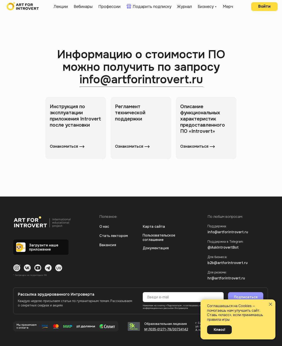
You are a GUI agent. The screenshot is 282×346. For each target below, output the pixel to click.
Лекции (61, 6)
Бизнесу (206, 6)
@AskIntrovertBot (223, 247)
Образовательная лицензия (165, 324)
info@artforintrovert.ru (141, 79)
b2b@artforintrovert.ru (228, 262)
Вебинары (83, 6)
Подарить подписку (152, 6)
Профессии (109, 6)
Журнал (184, 6)
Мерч (228, 6)
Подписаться (246, 297)
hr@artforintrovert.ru (226, 278)
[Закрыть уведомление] (270, 304)
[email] (183, 297)
